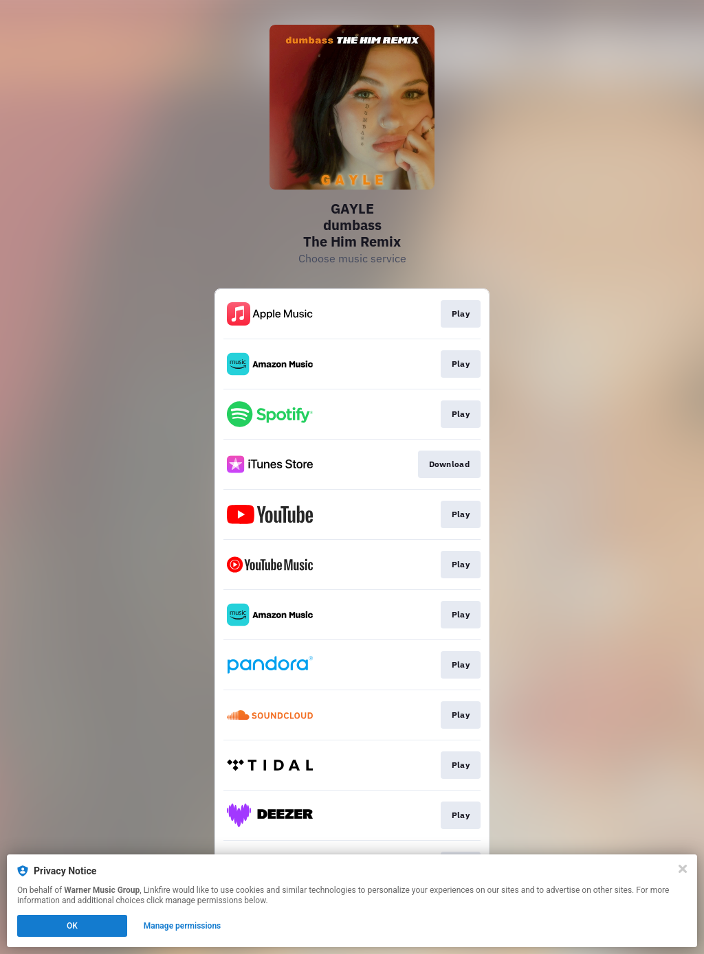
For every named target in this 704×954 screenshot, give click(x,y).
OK (72, 926)
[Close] (683, 869)
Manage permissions (182, 926)
